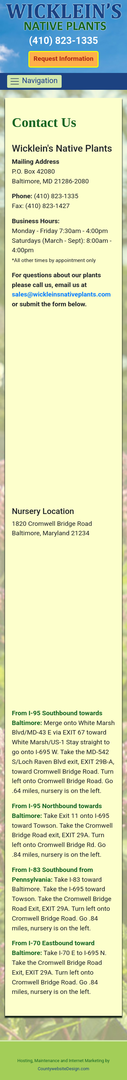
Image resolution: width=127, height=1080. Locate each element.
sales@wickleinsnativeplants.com (61, 294)
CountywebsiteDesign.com (63, 1068)
